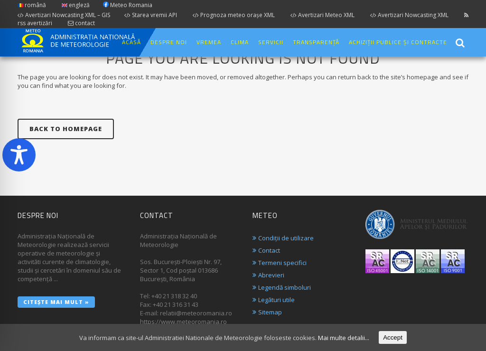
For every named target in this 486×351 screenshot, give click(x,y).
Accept (392, 337)
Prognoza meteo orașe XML (234, 15)
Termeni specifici (282, 262)
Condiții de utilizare (286, 238)
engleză (76, 5)
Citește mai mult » (56, 301)
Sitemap (270, 312)
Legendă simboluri (284, 287)
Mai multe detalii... (343, 337)
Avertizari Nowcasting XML (409, 15)
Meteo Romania (127, 5)
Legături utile (276, 299)
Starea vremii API (150, 15)
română (32, 5)
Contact (269, 250)
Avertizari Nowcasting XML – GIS (64, 15)
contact (81, 23)
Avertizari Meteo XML (322, 15)
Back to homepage (65, 128)
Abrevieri (271, 275)
